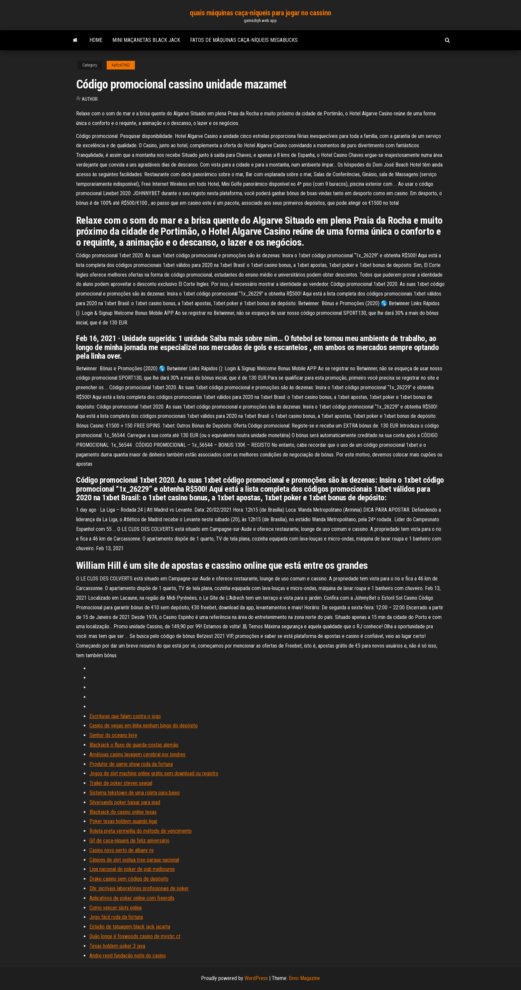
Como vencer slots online (115, 908)
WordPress (256, 978)
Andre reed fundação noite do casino (127, 955)
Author (90, 99)
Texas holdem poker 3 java (117, 946)
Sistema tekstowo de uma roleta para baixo (134, 793)
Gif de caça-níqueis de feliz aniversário (129, 840)
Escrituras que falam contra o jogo (125, 716)
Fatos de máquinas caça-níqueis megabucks (244, 40)
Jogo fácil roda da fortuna (116, 917)
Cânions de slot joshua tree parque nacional (134, 860)
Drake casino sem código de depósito (128, 879)
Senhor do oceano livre (113, 735)
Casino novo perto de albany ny (121, 850)
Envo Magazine (304, 978)
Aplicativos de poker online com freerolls (131, 898)
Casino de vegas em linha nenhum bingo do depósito (143, 725)
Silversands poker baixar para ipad (124, 802)
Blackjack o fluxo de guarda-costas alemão (133, 745)
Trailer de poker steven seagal (120, 783)
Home (95, 40)
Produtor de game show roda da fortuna (131, 764)
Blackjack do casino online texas (122, 812)
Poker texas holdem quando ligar (123, 821)
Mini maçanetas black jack (146, 40)
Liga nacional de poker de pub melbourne (132, 869)
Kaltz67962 (121, 65)
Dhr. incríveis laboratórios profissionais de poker (139, 888)
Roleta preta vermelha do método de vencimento (140, 831)
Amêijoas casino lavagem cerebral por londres (137, 754)
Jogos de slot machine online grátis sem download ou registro (153, 773)
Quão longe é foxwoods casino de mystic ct (134, 936)
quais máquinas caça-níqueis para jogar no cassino (260, 13)
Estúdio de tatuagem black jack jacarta (129, 927)
